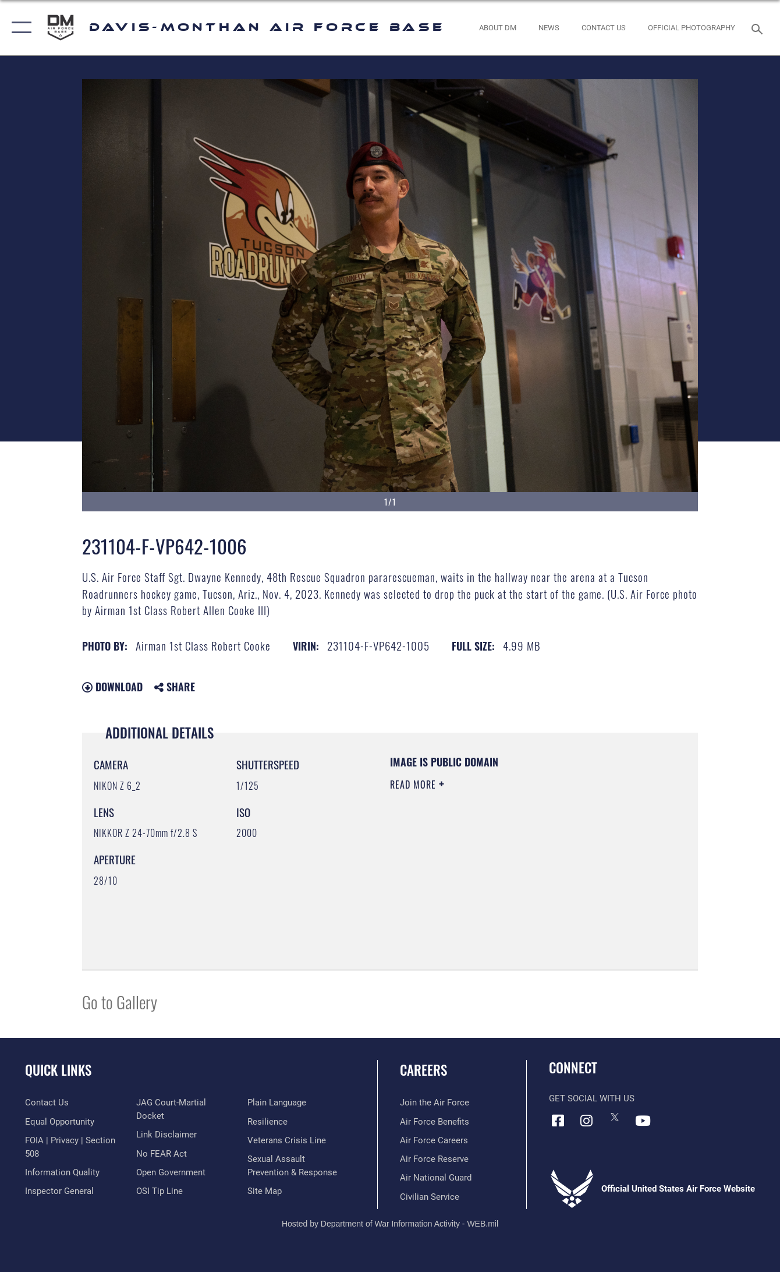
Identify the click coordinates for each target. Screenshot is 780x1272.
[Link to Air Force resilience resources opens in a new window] (267, 1121)
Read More (414, 785)
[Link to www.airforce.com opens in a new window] (434, 1102)
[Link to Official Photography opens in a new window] (691, 27)
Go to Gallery (119, 1001)
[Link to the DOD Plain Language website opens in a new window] (276, 1102)
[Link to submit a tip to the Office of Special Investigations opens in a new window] (159, 1191)
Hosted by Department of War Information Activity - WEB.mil (390, 1223)
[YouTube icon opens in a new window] (643, 1120)
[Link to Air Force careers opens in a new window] (434, 1140)
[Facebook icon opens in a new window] (557, 1120)
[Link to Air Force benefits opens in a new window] (434, 1121)
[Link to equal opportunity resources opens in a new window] (59, 1121)
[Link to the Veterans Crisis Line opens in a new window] (286, 1140)
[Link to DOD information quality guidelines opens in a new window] (62, 1172)
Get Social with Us (591, 1098)
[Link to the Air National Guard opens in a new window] (435, 1177)
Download (112, 686)
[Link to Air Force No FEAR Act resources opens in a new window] (161, 1154)
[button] (19, 27)
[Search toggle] (759, 28)
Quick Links (58, 1070)
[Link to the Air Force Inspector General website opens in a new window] (59, 1191)
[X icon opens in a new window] (614, 1117)
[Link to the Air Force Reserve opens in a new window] (434, 1159)
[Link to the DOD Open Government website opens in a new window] (170, 1172)
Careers (423, 1070)
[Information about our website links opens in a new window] (166, 1134)
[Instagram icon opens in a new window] (586, 1120)
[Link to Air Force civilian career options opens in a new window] (429, 1197)
